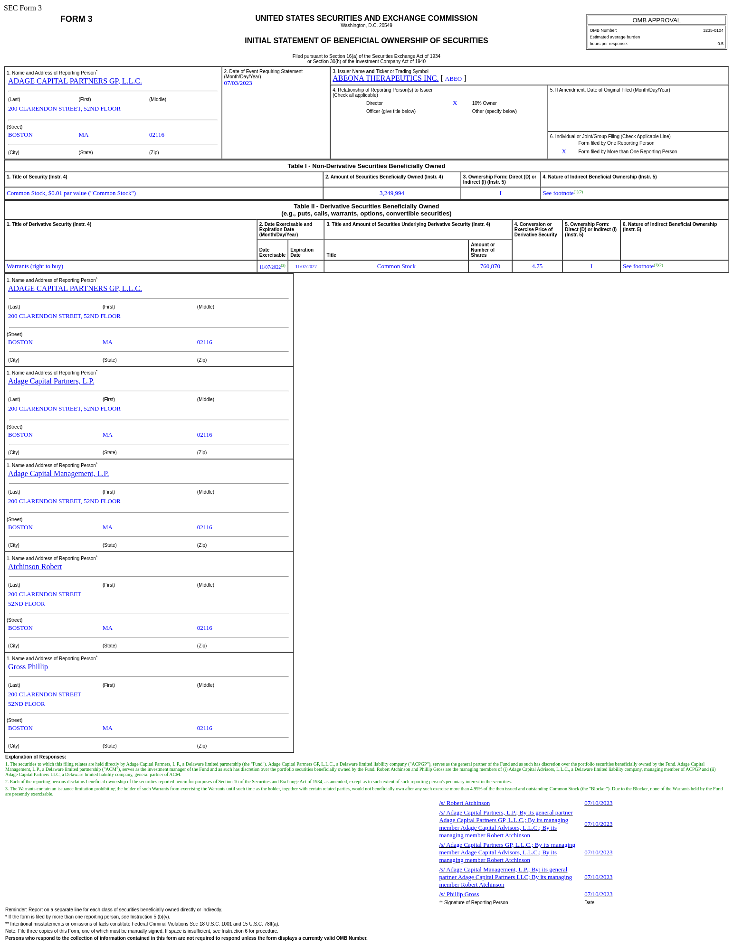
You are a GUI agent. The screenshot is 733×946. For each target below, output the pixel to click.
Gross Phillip (28, 667)
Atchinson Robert (35, 566)
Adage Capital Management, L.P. (58, 473)
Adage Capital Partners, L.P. (51, 381)
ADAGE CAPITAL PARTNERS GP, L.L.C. (75, 81)
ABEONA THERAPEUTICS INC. (385, 78)
